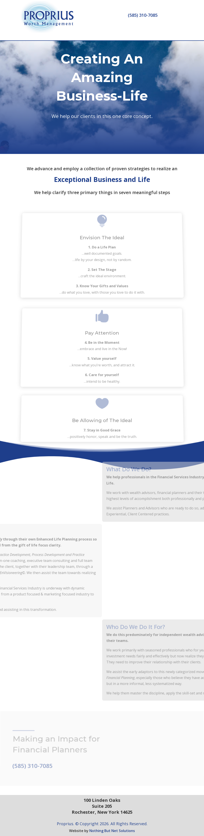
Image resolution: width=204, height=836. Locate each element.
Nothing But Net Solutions (112, 830)
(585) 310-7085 (143, 15)
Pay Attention (101, 338)
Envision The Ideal (102, 243)
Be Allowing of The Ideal (102, 422)
